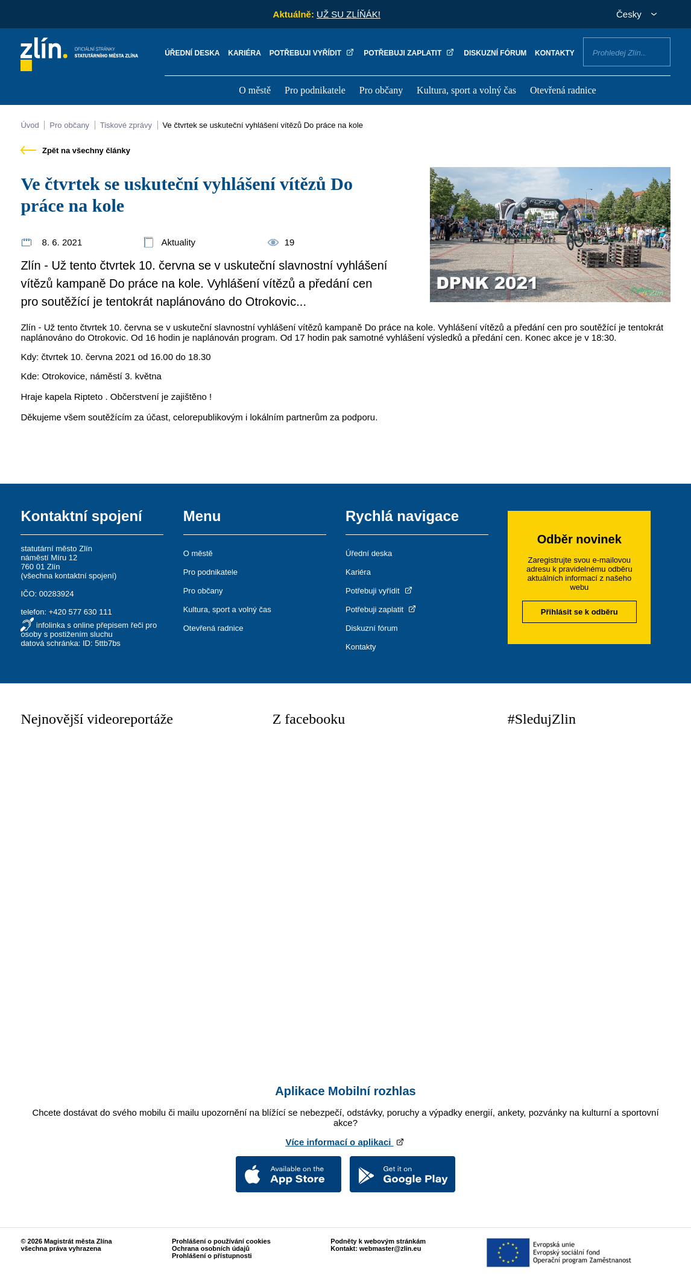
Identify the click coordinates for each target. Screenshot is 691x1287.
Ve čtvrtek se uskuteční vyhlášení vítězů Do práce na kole (263, 125)
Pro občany (381, 90)
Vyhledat (656, 51)
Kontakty (555, 53)
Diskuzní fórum (495, 53)
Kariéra (244, 53)
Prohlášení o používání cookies (221, 1241)
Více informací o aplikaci (345, 1142)
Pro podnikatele (315, 90)
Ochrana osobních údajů (211, 1248)
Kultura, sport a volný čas (466, 90)
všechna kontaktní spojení (69, 575)
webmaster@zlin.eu (390, 1248)
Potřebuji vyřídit (313, 53)
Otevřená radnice (563, 90)
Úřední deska (192, 53)
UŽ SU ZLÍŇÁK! (348, 14)
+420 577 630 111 (80, 611)
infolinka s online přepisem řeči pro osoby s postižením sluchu (89, 630)
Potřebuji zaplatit (409, 53)
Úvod (30, 125)
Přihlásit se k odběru (579, 611)
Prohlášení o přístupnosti (212, 1255)
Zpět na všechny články (75, 150)
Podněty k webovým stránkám (378, 1241)
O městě (255, 90)
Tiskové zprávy (126, 125)
